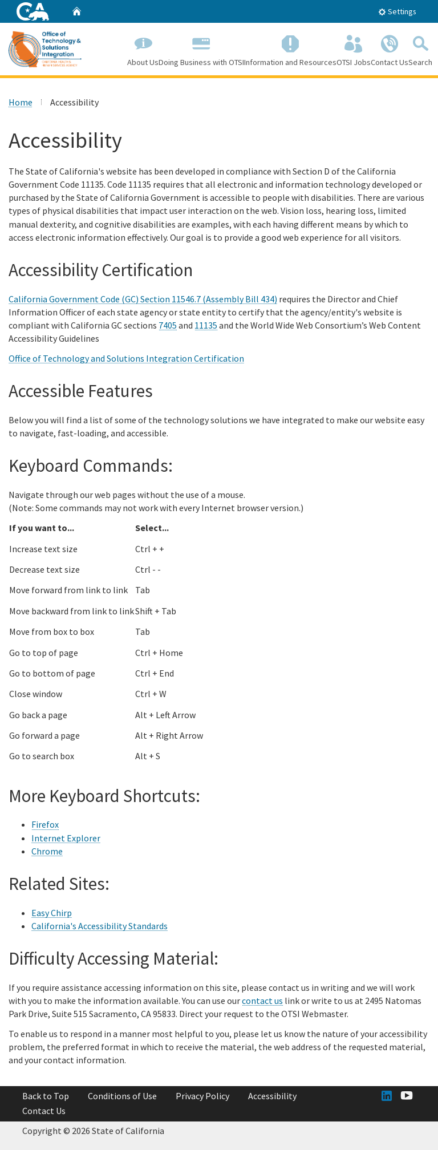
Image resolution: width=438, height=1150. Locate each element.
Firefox (45, 824)
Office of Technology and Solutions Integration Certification (126, 357)
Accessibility (272, 1096)
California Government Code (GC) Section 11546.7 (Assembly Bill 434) (143, 299)
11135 (205, 325)
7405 (168, 325)
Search (420, 48)
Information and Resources (290, 48)
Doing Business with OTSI (201, 48)
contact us (262, 1000)
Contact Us (389, 48)
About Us (143, 48)
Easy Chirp (51, 912)
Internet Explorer (65, 837)
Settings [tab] (397, 11)
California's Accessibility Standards (99, 926)
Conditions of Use (122, 1096)
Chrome (47, 851)
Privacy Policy (202, 1096)
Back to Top (45, 1096)
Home (21, 102)
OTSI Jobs (353, 48)
